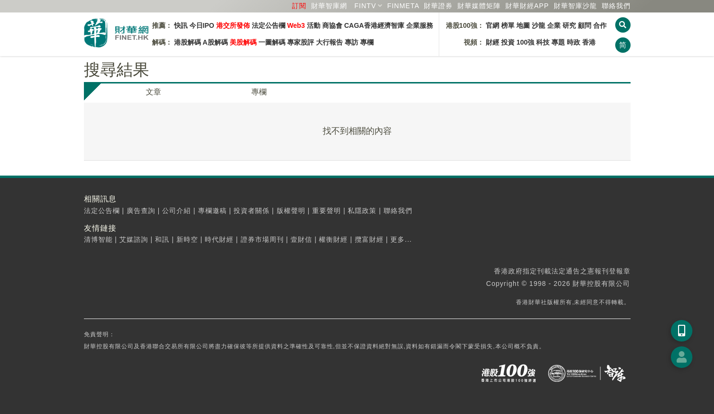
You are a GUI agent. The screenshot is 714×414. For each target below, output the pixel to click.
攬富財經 (369, 239)
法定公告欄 (268, 25)
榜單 (508, 25)
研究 (569, 25)
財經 (492, 42)
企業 (554, 25)
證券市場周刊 (262, 239)
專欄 (367, 42)
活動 (313, 25)
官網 (492, 25)
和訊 (162, 239)
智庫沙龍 (575, 6)
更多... (401, 239)
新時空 (187, 239)
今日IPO (201, 25)
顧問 (584, 25)
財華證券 (438, 6)
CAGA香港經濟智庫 (374, 25)
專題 (558, 42)
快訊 (180, 25)
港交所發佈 (233, 25)
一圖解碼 (271, 42)
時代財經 (219, 239)
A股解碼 (215, 42)
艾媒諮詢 (133, 239)
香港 (589, 42)
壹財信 (301, 239)
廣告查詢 (141, 210)
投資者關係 (251, 210)
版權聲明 (291, 210)
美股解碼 (243, 42)
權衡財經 (333, 239)
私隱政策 (362, 210)
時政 (573, 42)
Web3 (296, 25)
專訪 (351, 42)
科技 (543, 42)
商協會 (332, 25)
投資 (508, 42)
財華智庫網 (329, 6)
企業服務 (419, 25)
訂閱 (299, 6)
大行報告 (329, 42)
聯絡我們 (616, 6)
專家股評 (300, 42)
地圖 (523, 25)
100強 (525, 42)
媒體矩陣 (479, 6)
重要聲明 (326, 210)
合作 (600, 25)
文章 (153, 92)
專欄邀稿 (212, 210)
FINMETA (403, 6)
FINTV (365, 6)
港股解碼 (187, 42)
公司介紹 (176, 210)
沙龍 (538, 25)
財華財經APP (527, 6)
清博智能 (98, 239)
